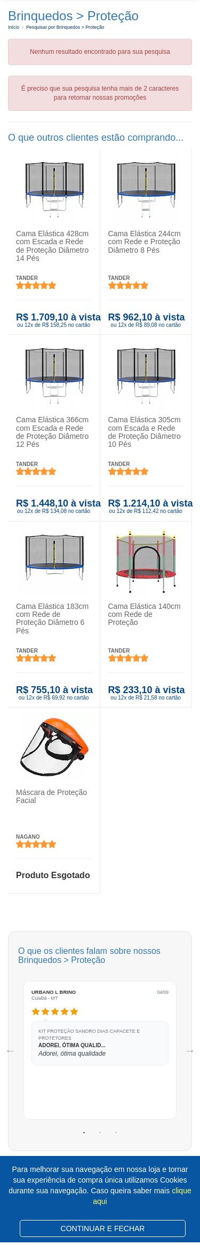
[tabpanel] (100, 1050)
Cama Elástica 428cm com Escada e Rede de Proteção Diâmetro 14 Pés (52, 245)
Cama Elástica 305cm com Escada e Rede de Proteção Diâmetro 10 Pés (144, 431)
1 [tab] (84, 1133)
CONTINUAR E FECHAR (103, 1228)
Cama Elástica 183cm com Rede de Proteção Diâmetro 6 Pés (52, 617)
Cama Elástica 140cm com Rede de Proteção (144, 613)
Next (190, 1050)
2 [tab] (100, 1133)
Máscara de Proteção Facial (51, 796)
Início (13, 27)
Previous (10, 1050)
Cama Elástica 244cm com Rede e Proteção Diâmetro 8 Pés (144, 241)
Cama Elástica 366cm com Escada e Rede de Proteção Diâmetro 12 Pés (52, 431)
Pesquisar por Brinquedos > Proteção (65, 27)
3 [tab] (116, 1133)
